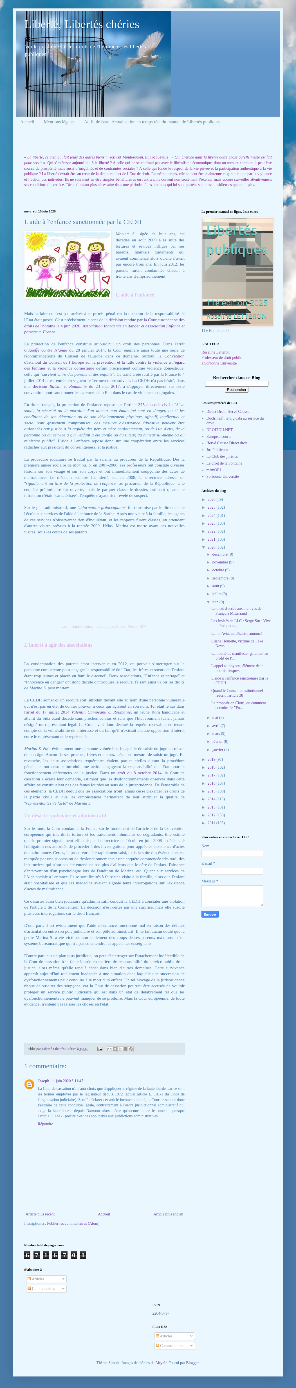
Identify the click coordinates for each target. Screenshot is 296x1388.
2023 (212, 523)
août (216, 586)
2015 (212, 791)
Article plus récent (40, 1214)
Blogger (192, 1363)
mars (216, 734)
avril (216, 726)
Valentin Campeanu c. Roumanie (101, 712)
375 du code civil (154, 404)
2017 (212, 775)
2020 (212, 547)
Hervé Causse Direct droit (227, 443)
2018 (212, 767)
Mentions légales (59, 121)
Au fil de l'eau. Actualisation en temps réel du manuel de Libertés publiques (152, 121)
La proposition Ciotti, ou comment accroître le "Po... (238, 705)
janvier (218, 750)
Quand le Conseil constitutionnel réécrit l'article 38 (237, 693)
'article (131, 404)
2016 (212, 783)
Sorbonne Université (223, 476)
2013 (212, 807)
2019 (212, 759)
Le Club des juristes (222, 456)
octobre (218, 570)
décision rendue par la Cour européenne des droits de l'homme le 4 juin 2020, (104, 325)
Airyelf (161, 1363)
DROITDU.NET (220, 430)
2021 (212, 539)
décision (41, 386)
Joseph (43, 1081)
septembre (220, 578)
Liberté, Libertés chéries (81, 24)
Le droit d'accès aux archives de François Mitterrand (236, 610)
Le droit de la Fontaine (225, 463)
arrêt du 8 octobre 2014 (139, 772)
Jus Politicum (217, 450)
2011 (212, 823)
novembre (220, 562)
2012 (212, 815)
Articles (36, 1279)
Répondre (45, 1124)
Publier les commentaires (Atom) (73, 1223)
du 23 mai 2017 (91, 386)
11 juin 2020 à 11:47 (67, 1081)
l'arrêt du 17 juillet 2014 (47, 712)
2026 (212, 499)
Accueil (27, 121)
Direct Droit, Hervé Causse (228, 411)
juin (215, 602)
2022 (212, 531)
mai (215, 717)
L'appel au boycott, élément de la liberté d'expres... (237, 668)
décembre (220, 554)
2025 (212, 507)
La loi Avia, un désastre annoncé (237, 633)
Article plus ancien (168, 1214)
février (218, 741)
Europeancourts (219, 436)
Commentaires (41, 1289)
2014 (212, 799)
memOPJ (214, 470)
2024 (212, 515)
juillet (217, 594)
